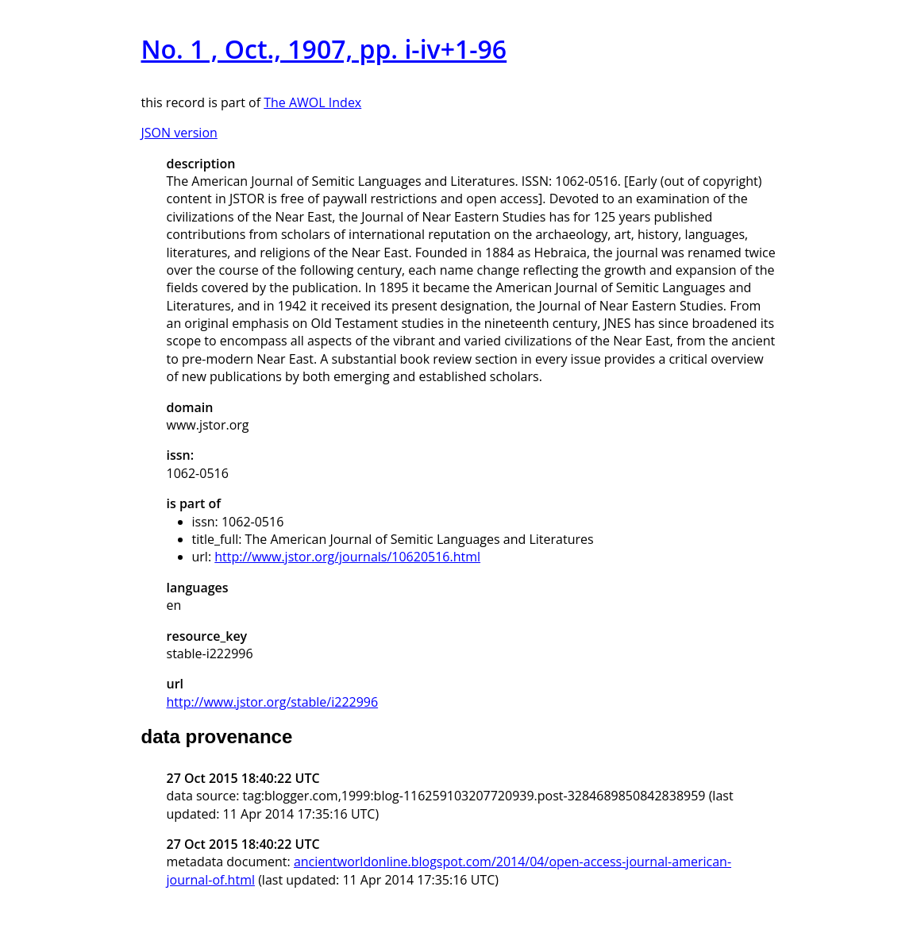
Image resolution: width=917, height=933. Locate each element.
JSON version (179, 132)
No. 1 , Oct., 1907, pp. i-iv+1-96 (324, 49)
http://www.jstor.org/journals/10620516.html (347, 556)
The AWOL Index (312, 102)
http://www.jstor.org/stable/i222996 (273, 702)
